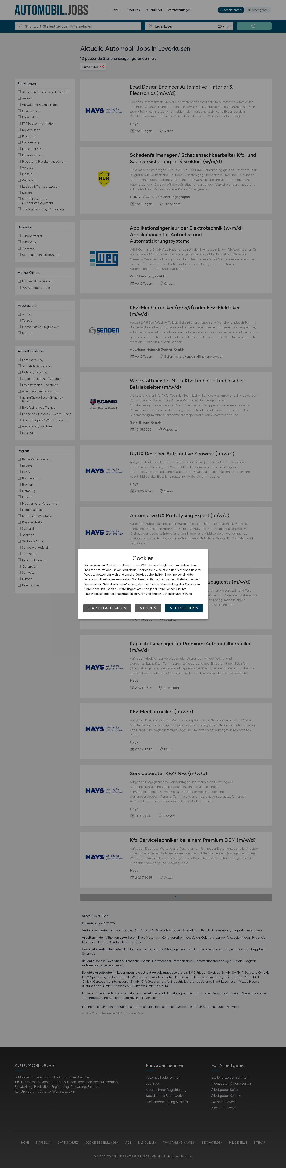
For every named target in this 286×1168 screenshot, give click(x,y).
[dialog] (143, 584)
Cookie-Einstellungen (107, 608)
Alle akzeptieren (184, 608)
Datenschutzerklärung (177, 594)
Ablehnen (148, 608)
